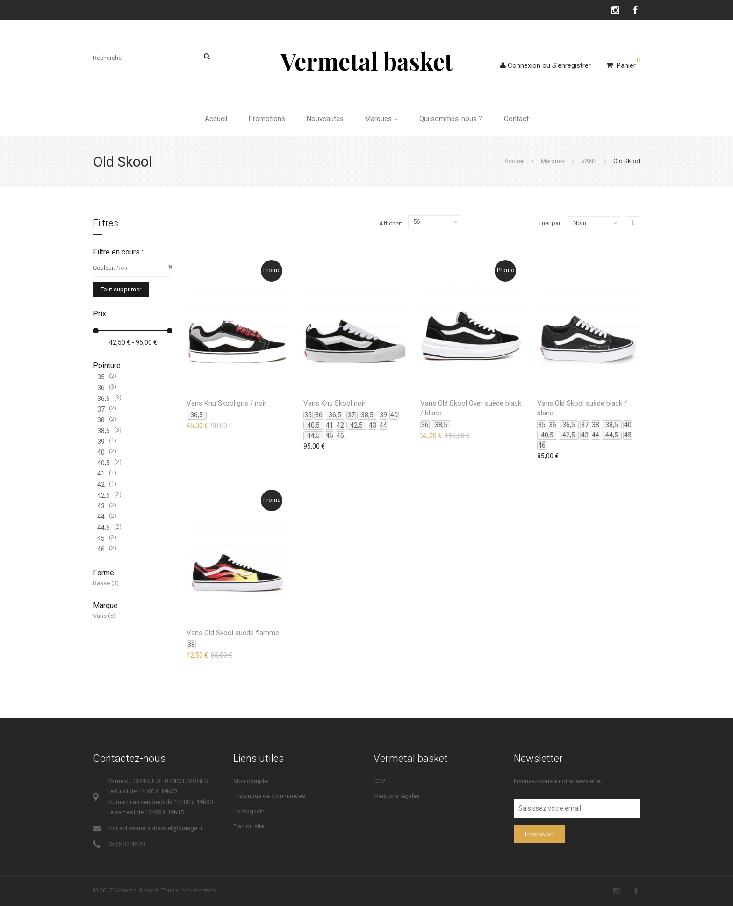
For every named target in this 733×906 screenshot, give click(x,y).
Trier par (550, 222)
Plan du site (248, 826)
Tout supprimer (121, 289)
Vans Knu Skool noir (334, 403)
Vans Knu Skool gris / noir (226, 403)
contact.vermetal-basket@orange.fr (155, 828)
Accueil (216, 119)
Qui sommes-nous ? (450, 119)
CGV (379, 780)
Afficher (390, 223)
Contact (516, 119)
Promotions (267, 119)
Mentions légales (397, 795)
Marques (381, 119)
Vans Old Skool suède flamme (233, 633)
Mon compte (250, 780)
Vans (100, 615)
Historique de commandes (269, 795)
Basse (101, 583)
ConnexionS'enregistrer (545, 65)
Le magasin (249, 811)
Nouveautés (325, 119)
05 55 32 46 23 (126, 844)
